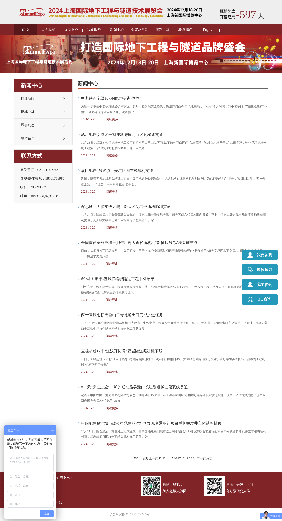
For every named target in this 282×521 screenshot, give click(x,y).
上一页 (153, 458)
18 (183, 458)
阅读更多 (112, 119)
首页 (145, 458)
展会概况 (48, 29)
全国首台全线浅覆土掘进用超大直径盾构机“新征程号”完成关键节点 (139, 243)
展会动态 (28, 125)
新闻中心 (117, 29)
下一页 (201, 458)
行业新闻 (28, 98)
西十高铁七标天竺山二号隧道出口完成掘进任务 (122, 315)
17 (179, 458)
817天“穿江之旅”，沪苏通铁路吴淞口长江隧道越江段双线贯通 (134, 387)
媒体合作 (28, 138)
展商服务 (71, 29)
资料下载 (163, 29)
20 (190, 458)
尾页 (209, 458)
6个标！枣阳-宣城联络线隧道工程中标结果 (117, 279)
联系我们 (185, 29)
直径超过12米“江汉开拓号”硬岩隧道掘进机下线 (121, 351)
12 (160, 458)
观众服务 (94, 29)
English (208, 29)
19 (186, 458)
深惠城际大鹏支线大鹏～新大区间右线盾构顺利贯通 (126, 207)
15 (171, 458)
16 (175, 458)
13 (163, 458)
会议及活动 (139, 29)
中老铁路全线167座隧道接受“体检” (111, 98)
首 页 (25, 29)
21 (194, 458)
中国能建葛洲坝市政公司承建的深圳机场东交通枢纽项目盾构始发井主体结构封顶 (151, 423)
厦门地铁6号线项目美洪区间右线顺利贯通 (117, 170)
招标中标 (28, 112)
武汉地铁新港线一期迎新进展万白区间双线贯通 (122, 134)
